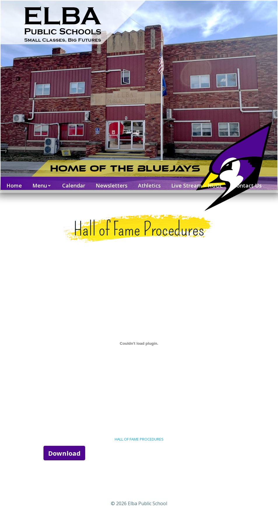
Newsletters (110, 182)
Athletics (148, 182)
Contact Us (246, 182)
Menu (40, 182)
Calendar (72, 182)
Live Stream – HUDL (195, 182)
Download (65, 451)
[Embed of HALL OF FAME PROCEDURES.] (139, 341)
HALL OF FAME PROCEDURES (139, 437)
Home (13, 182)
